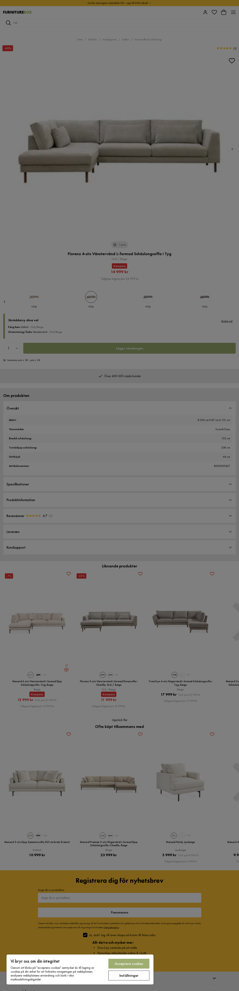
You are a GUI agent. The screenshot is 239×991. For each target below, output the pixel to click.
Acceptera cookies (129, 963)
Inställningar (128, 975)
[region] (80, 969)
